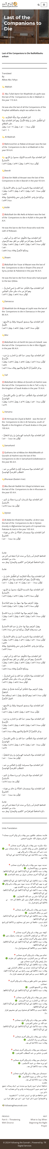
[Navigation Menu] (44, 4)
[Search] (39, 5)
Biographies (9, 37)
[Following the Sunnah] (10, 5)
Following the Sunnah (20, 1142)
